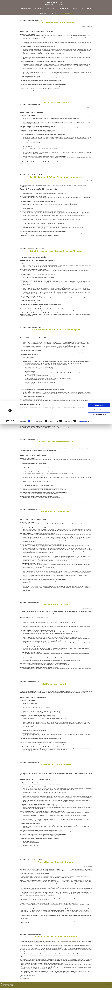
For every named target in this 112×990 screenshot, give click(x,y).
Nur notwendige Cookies (99, 13)
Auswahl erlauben (99, 8)
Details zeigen (83, 19)
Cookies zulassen (99, 3)
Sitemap (11, 984)
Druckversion (5, 984)
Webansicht (108, 983)
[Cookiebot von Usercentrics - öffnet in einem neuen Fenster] (10, 20)
